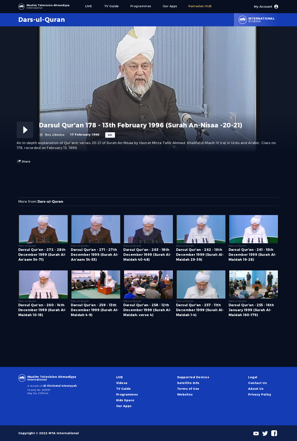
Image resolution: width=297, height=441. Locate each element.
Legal (252, 377)
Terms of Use (188, 389)
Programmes (127, 394)
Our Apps (124, 406)
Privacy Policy (259, 394)
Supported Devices (193, 377)
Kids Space (125, 400)
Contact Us (257, 383)
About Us (255, 389)
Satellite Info (188, 383)
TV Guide (123, 389)
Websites (185, 394)
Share (23, 161)
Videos (121, 383)
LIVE (119, 377)
